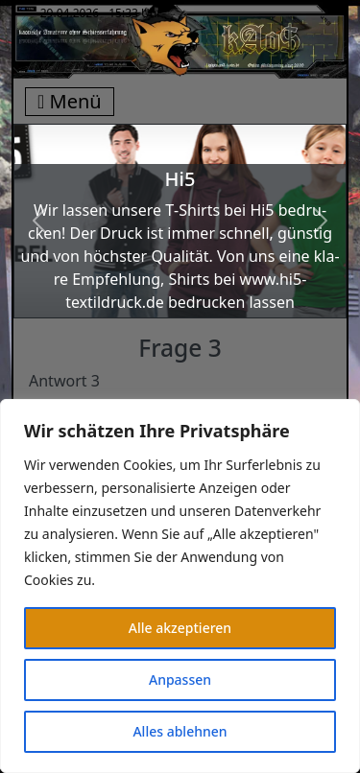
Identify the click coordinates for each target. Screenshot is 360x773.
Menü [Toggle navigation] (69, 101)
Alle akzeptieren (180, 628)
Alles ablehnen (179, 731)
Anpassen (180, 679)
